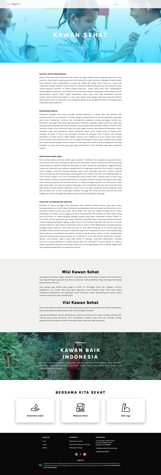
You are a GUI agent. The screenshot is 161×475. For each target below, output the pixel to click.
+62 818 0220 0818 (102, 451)
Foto (44, 441)
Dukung (148, 4)
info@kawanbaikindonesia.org (106, 448)
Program (115, 4)
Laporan (130, 4)
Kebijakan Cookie (75, 441)
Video (45, 444)
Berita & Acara (139, 4)
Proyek (123, 4)
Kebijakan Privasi (75, 448)
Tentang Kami (107, 4)
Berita (45, 448)
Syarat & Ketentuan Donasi (79, 444)
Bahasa (155, 4)
